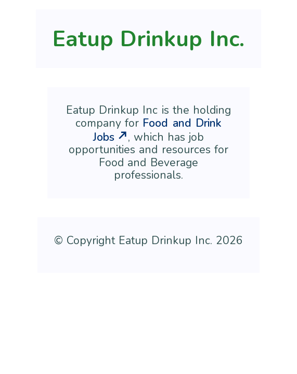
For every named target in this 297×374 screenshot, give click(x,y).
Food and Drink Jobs (157, 130)
